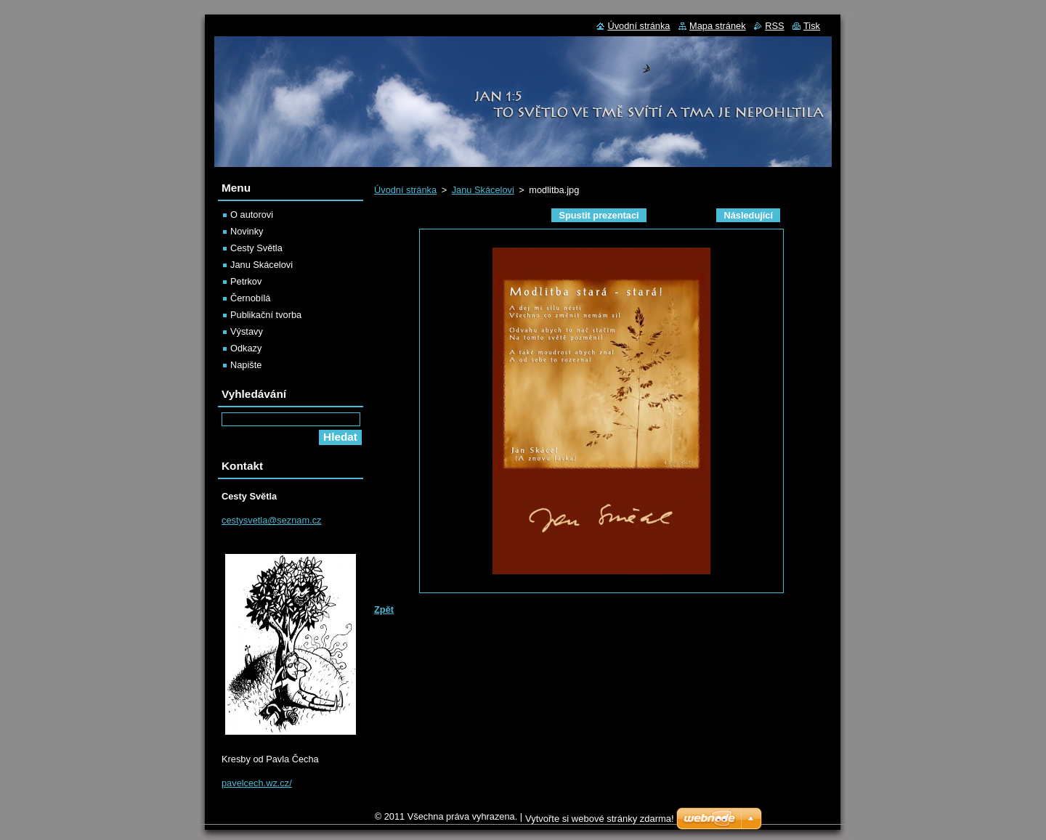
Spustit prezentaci (598, 215)
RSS (774, 25)
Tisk (811, 25)
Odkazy (246, 348)
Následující (748, 215)
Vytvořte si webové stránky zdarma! (599, 818)
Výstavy (246, 331)
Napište (246, 364)
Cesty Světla (256, 247)
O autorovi (251, 214)
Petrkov (246, 281)
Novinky (247, 231)
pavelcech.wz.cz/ (257, 783)
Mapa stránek (717, 25)
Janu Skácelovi (483, 189)
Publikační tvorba (265, 314)
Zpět (384, 609)
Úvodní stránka (405, 189)
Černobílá (250, 298)
